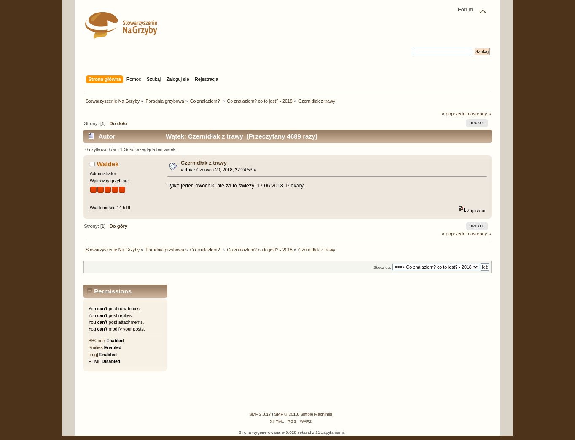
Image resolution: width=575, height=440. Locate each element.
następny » (479, 113)
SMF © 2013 (286, 414)
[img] (93, 354)
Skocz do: (382, 267)
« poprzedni (454, 113)
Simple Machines (316, 414)
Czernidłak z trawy (204, 163)
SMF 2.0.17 (260, 414)
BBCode (97, 340)
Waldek (108, 164)
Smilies (96, 347)
